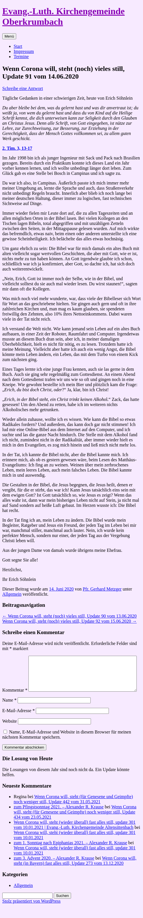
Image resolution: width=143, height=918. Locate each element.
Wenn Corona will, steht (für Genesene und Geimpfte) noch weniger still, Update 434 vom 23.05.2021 (75, 823)
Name (9, 712)
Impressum (24, 51)
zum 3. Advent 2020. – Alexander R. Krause (54, 870)
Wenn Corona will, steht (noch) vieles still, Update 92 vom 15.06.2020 (69, 621)
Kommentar (14, 658)
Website (9, 733)
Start (18, 46)
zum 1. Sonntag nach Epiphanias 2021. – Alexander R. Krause (70, 854)
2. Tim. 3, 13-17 (17, 148)
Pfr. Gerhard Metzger (102, 589)
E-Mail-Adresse (18, 722)
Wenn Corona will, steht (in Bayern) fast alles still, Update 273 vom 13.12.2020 (75, 873)
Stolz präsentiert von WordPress (31, 913)
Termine (21, 56)
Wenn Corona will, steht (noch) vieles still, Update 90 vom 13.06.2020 (69, 616)
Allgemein (12, 594)
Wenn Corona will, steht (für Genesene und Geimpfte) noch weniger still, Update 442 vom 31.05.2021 (73, 811)
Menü (9, 36)
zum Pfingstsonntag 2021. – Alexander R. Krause (58, 818)
